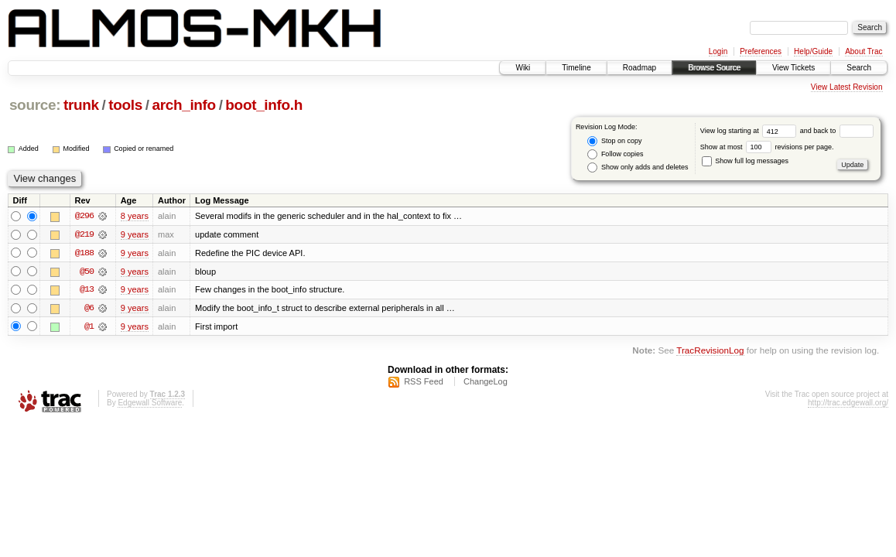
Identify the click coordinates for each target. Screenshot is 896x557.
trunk (81, 105)
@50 (87, 271)
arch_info (183, 105)
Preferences (760, 51)
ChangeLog (485, 382)
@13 (87, 290)
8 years (135, 215)
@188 (84, 253)
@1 (89, 327)
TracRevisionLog (710, 352)
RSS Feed (423, 382)
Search (858, 67)
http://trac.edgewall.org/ (848, 403)
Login (718, 51)
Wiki (522, 67)
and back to (837, 131)
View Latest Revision (847, 87)
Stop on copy (614, 141)
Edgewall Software (150, 403)
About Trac (863, 51)
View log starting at (750, 131)
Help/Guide (813, 51)
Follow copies (615, 154)
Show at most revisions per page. (767, 147)
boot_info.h (264, 105)
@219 (84, 234)
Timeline (576, 67)
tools (125, 105)
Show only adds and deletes (637, 167)
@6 (89, 308)
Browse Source (714, 67)
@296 (84, 216)
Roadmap (639, 67)
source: (34, 105)
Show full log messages (745, 161)
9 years (135, 234)
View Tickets (793, 67)
